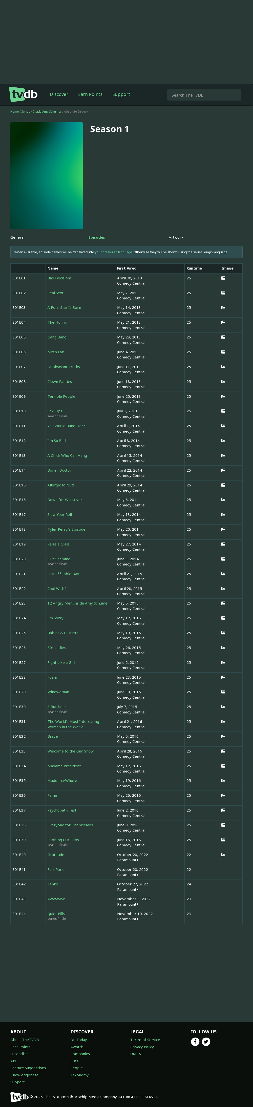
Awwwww (56, 898)
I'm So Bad (56, 440)
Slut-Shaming (58, 558)
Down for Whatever (64, 499)
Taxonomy (79, 1074)
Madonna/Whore (62, 780)
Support (121, 94)
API (13, 1060)
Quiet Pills (56, 913)
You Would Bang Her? (66, 425)
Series (25, 111)
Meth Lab (55, 351)
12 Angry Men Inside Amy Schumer (78, 603)
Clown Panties (59, 381)
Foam (52, 677)
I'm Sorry (55, 617)
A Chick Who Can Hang (67, 455)
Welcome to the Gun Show (70, 751)
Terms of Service (145, 1039)
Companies (80, 1053)
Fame (52, 795)
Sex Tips (54, 410)
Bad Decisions (59, 277)
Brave (52, 736)
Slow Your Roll (59, 514)
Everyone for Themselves (70, 824)
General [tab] (17, 237)
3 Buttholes (57, 706)
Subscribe (19, 1053)
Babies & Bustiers (62, 632)
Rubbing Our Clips (63, 839)
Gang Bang (56, 336)
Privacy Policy (142, 1046)
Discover (59, 94)
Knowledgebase (24, 1074)
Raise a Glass (58, 544)
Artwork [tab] (176, 237)
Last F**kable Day (63, 573)
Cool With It (57, 588)
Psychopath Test (61, 810)
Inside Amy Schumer (47, 111)
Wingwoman (58, 691)
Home (14, 111)
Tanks (52, 883)
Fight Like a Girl (61, 662)
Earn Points (90, 94)
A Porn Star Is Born (64, 307)
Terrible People (61, 396)
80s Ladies (56, 647)
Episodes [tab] (96, 237)
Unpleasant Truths (63, 366)
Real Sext (55, 292)
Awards (77, 1046)
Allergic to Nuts (61, 484)
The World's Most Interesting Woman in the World (73, 724)
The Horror (57, 322)
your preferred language (113, 252)
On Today (78, 1039)
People (76, 1067)
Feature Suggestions (28, 1067)
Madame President (64, 765)
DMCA (135, 1053)
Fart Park (55, 869)
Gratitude (55, 854)
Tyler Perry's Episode (66, 529)
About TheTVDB (24, 1039)
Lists (74, 1060)
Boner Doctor (59, 470)
